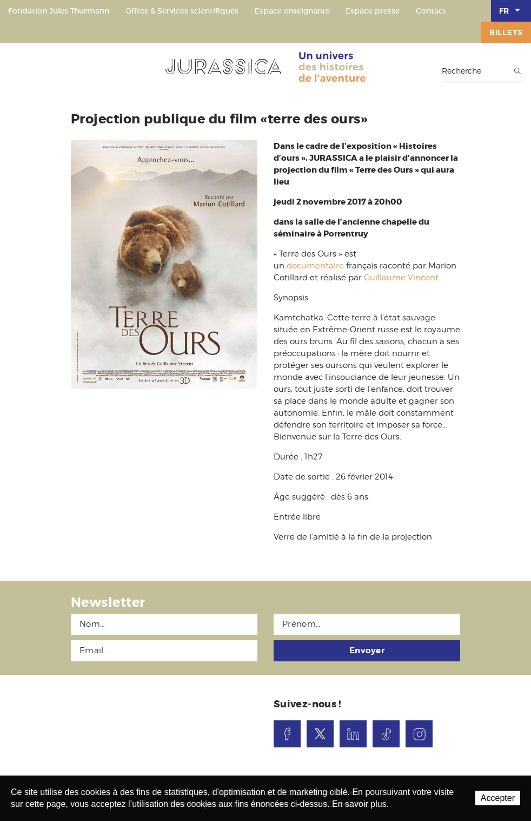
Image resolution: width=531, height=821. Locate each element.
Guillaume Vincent (401, 278)
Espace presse (373, 11)
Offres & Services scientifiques (181, 11)
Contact (431, 11)
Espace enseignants (292, 11)
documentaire (315, 266)
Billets (506, 32)
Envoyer (366, 650)
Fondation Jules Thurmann (58, 11)
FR (511, 10)
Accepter (498, 798)
